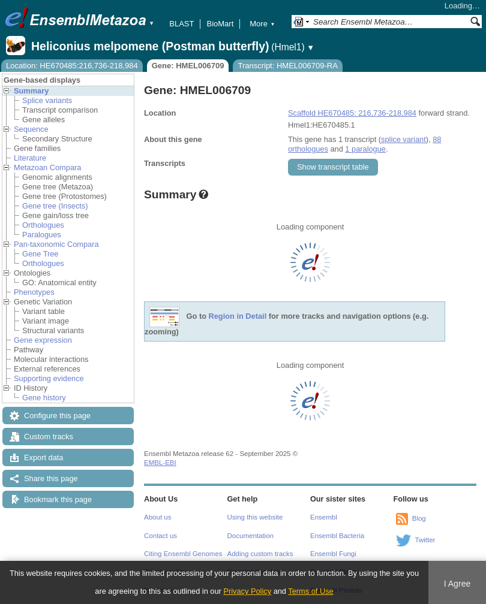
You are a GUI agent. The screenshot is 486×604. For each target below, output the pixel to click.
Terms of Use (310, 591)
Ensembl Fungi (333, 553)
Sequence (31, 129)
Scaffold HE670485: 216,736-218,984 (352, 112)
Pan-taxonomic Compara (56, 244)
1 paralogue (365, 148)
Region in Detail (238, 316)
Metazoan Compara (47, 167)
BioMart (219, 23)
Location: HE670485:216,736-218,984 (72, 65)
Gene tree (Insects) (55, 205)
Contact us (160, 535)
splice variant (403, 139)
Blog (419, 518)
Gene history (44, 397)
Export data (43, 457)
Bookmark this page (58, 499)
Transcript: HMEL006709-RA (287, 65)
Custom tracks (48, 436)
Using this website (255, 517)
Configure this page (57, 415)
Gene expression (43, 340)
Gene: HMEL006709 (188, 65)
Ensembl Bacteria (337, 535)
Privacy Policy (247, 591)
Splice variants (47, 100)
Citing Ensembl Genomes (183, 553)
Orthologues (43, 225)
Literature (30, 157)
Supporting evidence (49, 378)
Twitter (425, 539)
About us (157, 517)
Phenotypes (34, 292)
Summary (31, 90)
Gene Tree (40, 253)
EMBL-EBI (160, 462)
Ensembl (323, 517)
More (262, 23)
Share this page (51, 478)
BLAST (181, 23)
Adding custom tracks (260, 553)
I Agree (457, 583)
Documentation (250, 535)
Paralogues (41, 234)
